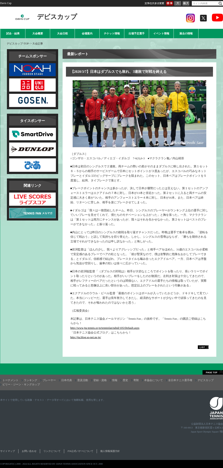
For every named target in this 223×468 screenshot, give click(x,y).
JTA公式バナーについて (81, 451)
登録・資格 (100, 380)
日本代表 (66, 380)
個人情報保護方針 (110, 451)
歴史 (125, 380)
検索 (220, 3)
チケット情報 (112, 33)
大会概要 (37, 33)
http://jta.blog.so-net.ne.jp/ (85, 337)
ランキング (30, 380)
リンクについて (52, 451)
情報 (114, 380)
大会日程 (62, 33)
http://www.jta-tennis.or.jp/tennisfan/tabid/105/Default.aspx (104, 327)
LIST (198, 347)
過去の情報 (186, 33)
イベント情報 (161, 33)
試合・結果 (13, 33)
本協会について (153, 380)
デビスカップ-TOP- (18, 43)
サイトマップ (7, 451)
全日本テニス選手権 (180, 380)
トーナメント (10, 380)
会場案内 (87, 33)
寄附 (136, 380)
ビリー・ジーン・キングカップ (21, 384)
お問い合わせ (29, 451)
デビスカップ (206, 380)
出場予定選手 (137, 33)
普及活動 (82, 380)
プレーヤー (49, 380)
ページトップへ (213, 372)
